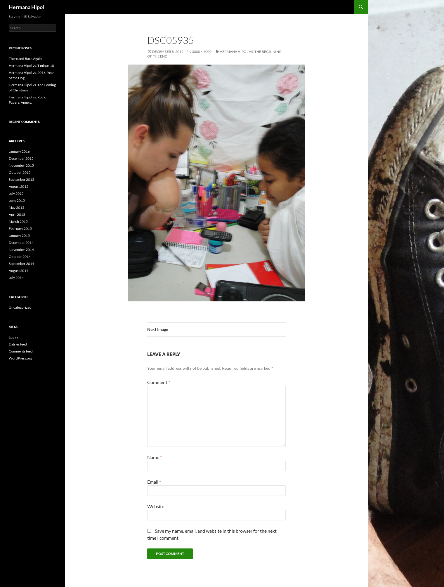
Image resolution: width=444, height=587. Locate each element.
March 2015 (18, 221)
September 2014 (21, 263)
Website (155, 506)
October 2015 (20, 172)
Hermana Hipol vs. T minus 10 (31, 65)
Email (154, 481)
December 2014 (21, 242)
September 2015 (21, 179)
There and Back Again (25, 58)
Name (154, 457)
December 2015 (21, 158)
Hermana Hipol (26, 7)
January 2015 (19, 235)
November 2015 (21, 165)
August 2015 (18, 186)
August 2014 (18, 270)
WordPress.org (20, 358)
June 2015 (17, 200)
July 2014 (16, 277)
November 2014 (21, 249)
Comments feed (21, 351)
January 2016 (19, 151)
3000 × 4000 (201, 51)
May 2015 (16, 207)
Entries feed (18, 344)
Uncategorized (20, 307)
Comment (158, 382)
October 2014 (20, 256)
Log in (13, 337)
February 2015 (20, 228)
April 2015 (17, 214)
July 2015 (16, 193)
